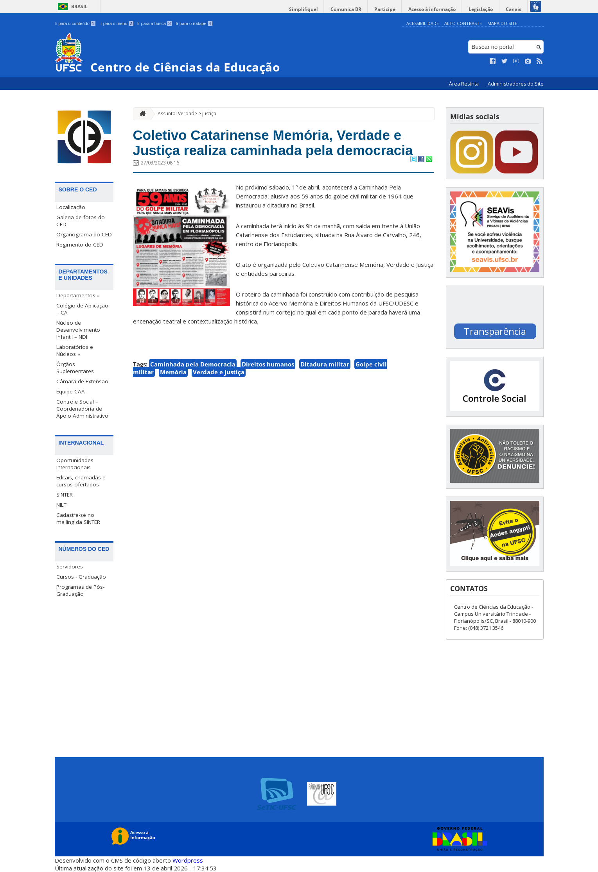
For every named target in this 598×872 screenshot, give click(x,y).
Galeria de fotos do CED (80, 221)
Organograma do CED (84, 234)
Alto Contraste (463, 23)
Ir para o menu (116, 23)
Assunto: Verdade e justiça (187, 113)
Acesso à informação (432, 9)
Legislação (481, 9)
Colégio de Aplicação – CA (82, 309)
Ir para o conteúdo (75, 23)
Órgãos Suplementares (75, 368)
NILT (61, 504)
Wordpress (187, 860)
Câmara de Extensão (82, 381)
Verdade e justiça (218, 372)
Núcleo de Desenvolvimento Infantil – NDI (78, 329)
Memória (173, 372)
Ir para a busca (154, 23)
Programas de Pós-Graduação (80, 590)
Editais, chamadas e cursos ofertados (81, 481)
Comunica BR (345, 9)
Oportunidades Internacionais (74, 464)
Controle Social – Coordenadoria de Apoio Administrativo (82, 408)
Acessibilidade (422, 23)
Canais (513, 9)
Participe (384, 9)
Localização (70, 207)
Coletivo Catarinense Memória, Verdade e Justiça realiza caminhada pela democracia (273, 142)
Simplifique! (303, 9)
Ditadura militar (324, 364)
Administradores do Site (516, 83)
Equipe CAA (70, 391)
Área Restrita (464, 83)
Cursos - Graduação (81, 576)
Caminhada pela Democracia (192, 364)
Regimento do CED (79, 244)
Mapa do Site (502, 23)
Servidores (69, 566)
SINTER (64, 494)
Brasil (79, 6)
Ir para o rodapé (194, 23)
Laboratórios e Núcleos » (74, 350)
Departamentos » (78, 295)
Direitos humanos (268, 364)
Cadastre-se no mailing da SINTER (78, 518)
